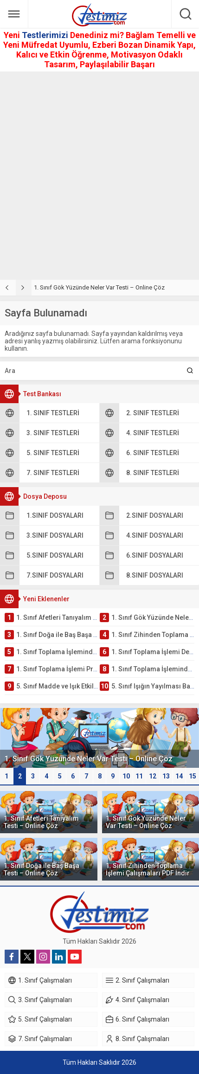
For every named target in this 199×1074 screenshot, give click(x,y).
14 (179, 776)
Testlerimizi (46, 35)
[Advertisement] (99, 175)
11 (139, 776)
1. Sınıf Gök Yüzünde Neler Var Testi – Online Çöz (99, 287)
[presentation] (8, 288)
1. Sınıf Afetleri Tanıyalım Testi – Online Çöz (41, 822)
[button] (6, 776)
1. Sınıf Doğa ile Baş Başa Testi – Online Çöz (41, 869)
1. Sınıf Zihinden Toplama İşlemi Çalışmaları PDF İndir (148, 869)
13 (166, 776)
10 (126, 776)
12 (152, 776)
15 (192, 776)
